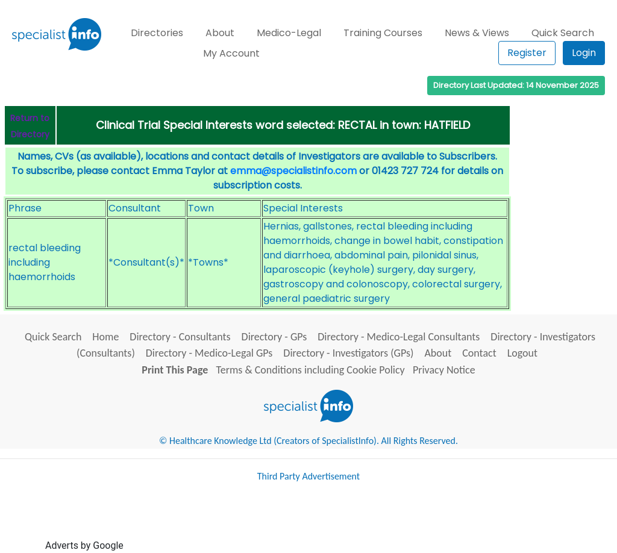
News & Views (477, 33)
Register (527, 53)
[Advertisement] (345, 522)
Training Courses (382, 33)
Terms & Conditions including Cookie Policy (310, 369)
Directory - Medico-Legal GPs (209, 353)
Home (105, 336)
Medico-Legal (289, 33)
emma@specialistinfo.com (293, 171)
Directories (157, 33)
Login (584, 53)
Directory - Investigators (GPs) (348, 353)
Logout (522, 353)
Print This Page (175, 369)
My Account (231, 53)
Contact (479, 353)
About (219, 33)
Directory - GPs (274, 336)
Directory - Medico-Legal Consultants (399, 336)
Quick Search (562, 33)
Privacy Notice (444, 369)
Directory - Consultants (180, 336)
